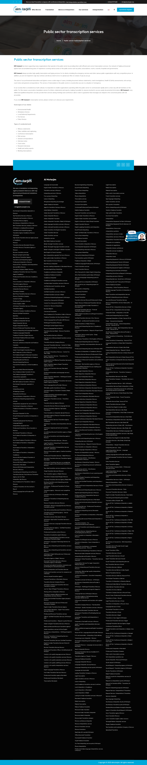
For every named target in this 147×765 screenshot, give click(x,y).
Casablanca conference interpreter (53, 272)
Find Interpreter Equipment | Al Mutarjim (85, 246)
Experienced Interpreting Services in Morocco (87, 492)
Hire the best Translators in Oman (115, 609)
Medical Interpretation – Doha (114, 482)
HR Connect (18, 73)
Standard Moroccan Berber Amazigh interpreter (118, 707)
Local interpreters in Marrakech (83, 690)
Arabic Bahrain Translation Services (115, 587)
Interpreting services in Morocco (52, 193)
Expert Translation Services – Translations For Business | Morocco (56, 356)
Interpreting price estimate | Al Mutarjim (116, 270)
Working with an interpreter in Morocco (54, 591)
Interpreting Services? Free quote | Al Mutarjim (118, 281)
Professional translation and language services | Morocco (56, 373)
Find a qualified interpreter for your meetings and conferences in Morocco (88, 367)
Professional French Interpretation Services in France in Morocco (89, 486)
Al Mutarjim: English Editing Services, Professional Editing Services (57, 554)
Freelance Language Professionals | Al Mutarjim (87, 263)
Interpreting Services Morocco (21, 359)
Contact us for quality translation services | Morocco (57, 657)
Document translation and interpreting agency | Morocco (87, 527)
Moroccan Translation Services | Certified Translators (58, 640)
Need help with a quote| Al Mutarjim (84, 732)
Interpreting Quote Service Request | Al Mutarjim (119, 273)
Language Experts (18, 423)
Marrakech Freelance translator (83, 698)
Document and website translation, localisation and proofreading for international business (57, 565)
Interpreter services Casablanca (114, 250)
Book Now (15, 315)
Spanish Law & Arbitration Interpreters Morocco (87, 427)
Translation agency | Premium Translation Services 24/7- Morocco (57, 416)
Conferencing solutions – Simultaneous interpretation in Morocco (85, 458)
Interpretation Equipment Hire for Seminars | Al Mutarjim (118, 224)
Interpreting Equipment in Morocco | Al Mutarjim (118, 259)
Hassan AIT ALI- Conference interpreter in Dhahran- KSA (119, 534)
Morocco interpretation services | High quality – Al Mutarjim (119, 303)
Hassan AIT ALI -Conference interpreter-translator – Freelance (120, 368)
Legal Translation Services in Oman (115, 601)
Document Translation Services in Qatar (116, 492)
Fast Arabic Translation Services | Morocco (55, 672)
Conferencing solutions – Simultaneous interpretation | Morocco (85, 469)
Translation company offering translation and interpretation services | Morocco (56, 595)
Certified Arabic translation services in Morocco (56, 283)
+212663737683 (111, 2)
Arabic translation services (51, 235)
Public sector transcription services (38, 59)
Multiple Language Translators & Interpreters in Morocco (118, 290)
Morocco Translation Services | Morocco (54, 503)
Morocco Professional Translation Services (24, 328)
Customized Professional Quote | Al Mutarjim (87, 207)
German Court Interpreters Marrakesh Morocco (87, 413)
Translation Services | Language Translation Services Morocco (57, 524)
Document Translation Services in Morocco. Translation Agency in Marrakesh (55, 561)
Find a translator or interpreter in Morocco (24, 281)
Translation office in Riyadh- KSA (114, 500)
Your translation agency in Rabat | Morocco (55, 473)
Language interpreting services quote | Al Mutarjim (88, 667)
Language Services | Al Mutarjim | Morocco (86, 593)
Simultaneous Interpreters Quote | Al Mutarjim (118, 701)
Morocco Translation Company (21, 296)
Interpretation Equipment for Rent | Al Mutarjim (118, 221)
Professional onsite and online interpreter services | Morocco (88, 502)
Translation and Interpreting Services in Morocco (87, 438)
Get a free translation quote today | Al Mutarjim (87, 274)
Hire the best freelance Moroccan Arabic (23, 337)
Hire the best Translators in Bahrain (115, 578)
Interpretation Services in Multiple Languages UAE (119, 430)
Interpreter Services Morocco (20, 289)
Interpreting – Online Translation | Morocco (117, 287)
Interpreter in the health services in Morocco (86, 621)
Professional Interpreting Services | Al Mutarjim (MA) (88, 348)
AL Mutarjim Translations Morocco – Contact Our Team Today (57, 352)
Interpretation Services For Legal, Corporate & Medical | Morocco (87, 563)
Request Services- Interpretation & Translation (118, 690)
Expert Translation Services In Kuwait (115, 558)
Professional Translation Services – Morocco (55, 440)
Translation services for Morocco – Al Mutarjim (87, 579)
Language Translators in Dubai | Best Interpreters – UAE (119, 343)
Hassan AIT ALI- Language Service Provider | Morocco (89, 632)
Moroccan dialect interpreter (82, 715)
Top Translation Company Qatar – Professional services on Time (118, 467)
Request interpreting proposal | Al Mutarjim (117, 687)
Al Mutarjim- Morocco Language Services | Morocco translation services (57, 506)
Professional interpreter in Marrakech (116, 648)
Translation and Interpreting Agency (22, 259)
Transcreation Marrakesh (50, 681)
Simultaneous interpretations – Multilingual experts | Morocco (58, 632)
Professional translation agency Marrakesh (55, 675)
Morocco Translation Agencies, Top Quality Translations (55, 409)
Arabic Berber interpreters (51, 210)
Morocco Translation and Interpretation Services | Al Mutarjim (88, 345)
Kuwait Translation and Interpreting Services (117, 561)
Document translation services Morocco (85, 213)
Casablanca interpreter (50, 277)
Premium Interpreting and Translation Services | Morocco (87, 567)
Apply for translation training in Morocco (54, 207)
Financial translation (80, 294)
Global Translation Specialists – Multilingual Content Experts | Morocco (57, 377)
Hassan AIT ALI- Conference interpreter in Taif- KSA (119, 519)
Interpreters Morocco (111, 253)
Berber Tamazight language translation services (56, 246)
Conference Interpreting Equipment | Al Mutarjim (57, 297)
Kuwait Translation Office (112, 550)
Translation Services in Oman (113, 612)
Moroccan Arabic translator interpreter (85, 712)
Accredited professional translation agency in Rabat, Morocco (58, 432)
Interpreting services (18, 389)
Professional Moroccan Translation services (55, 614)
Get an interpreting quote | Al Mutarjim (116, 207)
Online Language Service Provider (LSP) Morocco (56, 320)
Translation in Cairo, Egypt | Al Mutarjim (116, 617)
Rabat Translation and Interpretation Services (118, 294)
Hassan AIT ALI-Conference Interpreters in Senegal (119, 633)
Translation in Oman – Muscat (114, 598)
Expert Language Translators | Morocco (54, 669)
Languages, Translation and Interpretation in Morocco (87, 617)
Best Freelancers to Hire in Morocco (22, 352)
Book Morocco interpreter (50, 263)
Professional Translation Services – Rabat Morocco (57, 455)
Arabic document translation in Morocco (54, 213)
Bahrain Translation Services (113, 572)
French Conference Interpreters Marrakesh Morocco (88, 390)
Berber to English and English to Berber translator (57, 249)
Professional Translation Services (21, 301)
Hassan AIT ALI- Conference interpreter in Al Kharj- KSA (119, 527)
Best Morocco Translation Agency (22, 257)
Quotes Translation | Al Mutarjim (114, 671)
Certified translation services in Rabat (54, 294)
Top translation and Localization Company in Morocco (120, 727)
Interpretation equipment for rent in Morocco (25, 403)
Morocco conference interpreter (83, 721)
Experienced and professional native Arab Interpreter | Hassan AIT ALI (120, 364)
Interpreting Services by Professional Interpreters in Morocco (88, 519)
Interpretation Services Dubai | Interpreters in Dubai (119, 386)
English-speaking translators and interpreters (87, 227)
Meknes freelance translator (82, 706)
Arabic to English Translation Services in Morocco (57, 623)
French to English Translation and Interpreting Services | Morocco (87, 477)
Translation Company (18, 291)
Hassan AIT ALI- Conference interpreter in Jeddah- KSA (119, 503)
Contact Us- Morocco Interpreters (53, 305)
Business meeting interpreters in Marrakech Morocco (58, 266)
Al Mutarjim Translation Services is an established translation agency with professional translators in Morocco (57, 464)
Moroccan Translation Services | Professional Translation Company (55, 603)
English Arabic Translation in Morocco (54, 187)
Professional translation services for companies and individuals (57, 572)
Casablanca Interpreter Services (21, 320)
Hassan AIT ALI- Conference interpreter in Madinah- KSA (119, 512)
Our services (82, 10)
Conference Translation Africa (114, 626)
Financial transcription (81, 201)
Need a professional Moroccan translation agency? (57, 626)
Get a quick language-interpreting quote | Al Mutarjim (86, 278)
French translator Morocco (82, 269)
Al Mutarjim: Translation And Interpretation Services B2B (57, 424)
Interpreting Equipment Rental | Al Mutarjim (117, 265)
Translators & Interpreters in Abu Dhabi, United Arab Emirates (119, 413)
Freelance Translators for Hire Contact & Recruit (56, 317)
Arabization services (49, 238)
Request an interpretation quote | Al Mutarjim (118, 680)
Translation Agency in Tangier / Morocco (85, 656)
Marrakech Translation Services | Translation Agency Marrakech (57, 458)
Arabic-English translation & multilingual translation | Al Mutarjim (89, 314)
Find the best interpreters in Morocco (23, 406)
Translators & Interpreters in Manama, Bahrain (118, 581)
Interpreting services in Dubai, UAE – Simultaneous (119, 425)
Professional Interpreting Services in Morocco (87, 341)
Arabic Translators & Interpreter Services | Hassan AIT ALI (120, 360)
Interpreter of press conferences (114, 248)
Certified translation (49, 289)
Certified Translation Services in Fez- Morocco (87, 318)
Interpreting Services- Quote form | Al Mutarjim (118, 279)
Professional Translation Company (115, 651)
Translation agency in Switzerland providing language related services (86, 596)
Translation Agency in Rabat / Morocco (54, 558)
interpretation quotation (112, 231)
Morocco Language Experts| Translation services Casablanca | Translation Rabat (56, 538)
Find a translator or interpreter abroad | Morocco (57, 412)
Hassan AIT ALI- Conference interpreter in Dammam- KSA (117, 516)
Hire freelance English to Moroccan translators (25, 354)
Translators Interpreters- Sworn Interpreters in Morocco (87, 542)
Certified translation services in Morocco (54, 291)
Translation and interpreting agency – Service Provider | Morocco (56, 513)
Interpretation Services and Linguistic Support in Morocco (87, 590)
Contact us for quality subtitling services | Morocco (57, 662)
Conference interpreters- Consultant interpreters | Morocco (88, 576)
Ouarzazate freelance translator (83, 737)
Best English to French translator (52, 252)
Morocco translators (80, 729)
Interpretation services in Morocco (115, 236)
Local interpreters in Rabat (82, 692)
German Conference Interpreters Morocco (86, 404)
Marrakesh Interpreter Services (21, 318)
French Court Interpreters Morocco (84, 393)
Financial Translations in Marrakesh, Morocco (56, 579)
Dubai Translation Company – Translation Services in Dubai (119, 379)
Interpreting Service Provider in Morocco (85, 556)
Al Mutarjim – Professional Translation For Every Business (56, 486)
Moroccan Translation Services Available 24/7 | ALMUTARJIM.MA (87, 652)
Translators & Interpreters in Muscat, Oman (117, 603)
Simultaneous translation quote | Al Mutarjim (117, 704)
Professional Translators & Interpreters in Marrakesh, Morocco (89, 515)
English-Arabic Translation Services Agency (55, 607)
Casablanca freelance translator (52, 274)
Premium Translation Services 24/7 (22, 286)
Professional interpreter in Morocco (22, 262)
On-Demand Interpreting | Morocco (84, 455)
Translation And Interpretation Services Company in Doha (119, 485)
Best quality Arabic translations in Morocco (55, 258)
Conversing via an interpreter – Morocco (85, 638)
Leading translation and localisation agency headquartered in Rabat (55, 395)
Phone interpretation (80, 196)
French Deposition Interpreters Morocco (85, 382)
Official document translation (82, 735)
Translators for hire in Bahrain (114, 589)
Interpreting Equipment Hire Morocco (23, 420)
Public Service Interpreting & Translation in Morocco (88, 550)
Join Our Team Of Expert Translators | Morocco (56, 589)
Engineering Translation (81, 291)
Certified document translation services (54, 286)
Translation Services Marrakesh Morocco (23, 245)
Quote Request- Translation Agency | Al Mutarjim (119, 668)
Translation (48, 10)
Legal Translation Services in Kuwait (115, 556)
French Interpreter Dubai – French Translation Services (118, 397)
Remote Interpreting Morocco (21, 362)
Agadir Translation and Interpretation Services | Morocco (87, 624)
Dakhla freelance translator (82, 210)
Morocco (15, 242)
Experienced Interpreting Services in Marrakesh (87, 499)
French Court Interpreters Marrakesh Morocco (87, 396)
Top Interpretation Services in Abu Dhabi (116, 376)
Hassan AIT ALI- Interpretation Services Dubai (118, 309)
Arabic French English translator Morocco (24, 350)
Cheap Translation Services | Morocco (53, 471)
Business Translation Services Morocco (54, 647)
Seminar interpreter (111, 696)
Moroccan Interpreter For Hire (21, 413)
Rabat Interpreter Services (20, 323)
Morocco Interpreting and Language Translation (25, 330)
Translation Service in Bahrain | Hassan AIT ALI (118, 575)
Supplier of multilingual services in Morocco (86, 539)
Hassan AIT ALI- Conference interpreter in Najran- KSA (119, 538)
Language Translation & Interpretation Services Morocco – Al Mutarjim (56, 447)
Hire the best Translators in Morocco (22, 433)
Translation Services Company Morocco (54, 342)
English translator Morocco (82, 224)
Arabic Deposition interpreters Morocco (85, 373)
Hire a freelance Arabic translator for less (24, 372)
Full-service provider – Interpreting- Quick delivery (88, 635)
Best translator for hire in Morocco (53, 260)
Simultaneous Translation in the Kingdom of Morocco (89, 339)
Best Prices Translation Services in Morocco (24, 293)
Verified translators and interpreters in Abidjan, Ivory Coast (120, 629)
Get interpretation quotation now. (76, 2)
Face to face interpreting (81, 190)
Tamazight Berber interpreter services (116, 721)
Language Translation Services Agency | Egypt (118, 623)
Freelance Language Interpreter (21, 333)
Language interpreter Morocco (83, 661)
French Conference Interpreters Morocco (86, 385)
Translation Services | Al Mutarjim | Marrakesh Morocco (56, 495)
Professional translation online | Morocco (54, 532)
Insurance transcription (81, 204)
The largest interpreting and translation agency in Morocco (88, 641)
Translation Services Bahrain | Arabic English (117, 570)
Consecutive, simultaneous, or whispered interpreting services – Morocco (85, 547)
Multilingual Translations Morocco (53, 322)
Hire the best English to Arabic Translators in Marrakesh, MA (86, 306)
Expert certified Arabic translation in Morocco (87, 232)
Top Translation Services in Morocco (22, 215)
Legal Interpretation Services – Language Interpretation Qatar (117, 450)
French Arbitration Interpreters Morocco (85, 379)
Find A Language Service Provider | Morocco (55, 385)
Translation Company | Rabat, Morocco (23, 269)
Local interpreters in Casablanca (83, 687)
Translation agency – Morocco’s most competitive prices (57, 491)
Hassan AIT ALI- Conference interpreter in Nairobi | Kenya (119, 644)
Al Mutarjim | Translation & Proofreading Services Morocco (88, 613)
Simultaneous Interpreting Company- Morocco (87, 462)
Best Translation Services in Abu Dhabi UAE (117, 422)
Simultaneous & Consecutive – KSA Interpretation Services (119, 542)
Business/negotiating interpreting (53, 269)
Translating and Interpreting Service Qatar (117, 497)
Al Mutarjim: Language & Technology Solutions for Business (57, 542)
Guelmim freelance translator (114, 210)
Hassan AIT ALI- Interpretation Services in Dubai (118, 307)
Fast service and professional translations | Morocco (57, 510)
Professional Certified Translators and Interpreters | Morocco (88, 482)
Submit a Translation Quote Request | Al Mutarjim (119, 710)
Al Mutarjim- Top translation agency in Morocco (87, 364)
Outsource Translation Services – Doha (116, 489)
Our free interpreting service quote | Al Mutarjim (88, 743)
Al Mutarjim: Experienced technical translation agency (56, 428)
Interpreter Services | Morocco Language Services (57, 406)
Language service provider (51, 184)
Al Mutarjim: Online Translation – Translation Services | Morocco (89, 559)
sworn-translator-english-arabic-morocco (117, 718)
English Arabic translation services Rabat (86, 218)
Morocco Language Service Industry (53, 328)
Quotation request (124, 10)
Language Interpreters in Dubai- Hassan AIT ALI (118, 318)
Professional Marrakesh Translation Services (86, 610)
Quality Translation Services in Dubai (115, 404)
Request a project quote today (21, 254)
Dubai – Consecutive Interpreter (114, 321)
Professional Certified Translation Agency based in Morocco (57, 599)
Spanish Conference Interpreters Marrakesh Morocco (89, 418)
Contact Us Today (17, 298)
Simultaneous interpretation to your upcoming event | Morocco (89, 473)
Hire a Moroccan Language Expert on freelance (25, 357)
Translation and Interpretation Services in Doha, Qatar (118, 475)
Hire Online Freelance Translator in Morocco (24, 440)
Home (59, 41)
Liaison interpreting (49, 198)
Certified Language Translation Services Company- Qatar (119, 457)
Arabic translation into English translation (55, 229)
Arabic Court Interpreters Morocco (84, 376)
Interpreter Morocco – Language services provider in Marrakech (89, 645)
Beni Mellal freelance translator (52, 241)
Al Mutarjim (16, 235)
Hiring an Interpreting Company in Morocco (24, 379)
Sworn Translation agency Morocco (115, 713)
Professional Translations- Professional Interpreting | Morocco (58, 348)
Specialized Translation (112, 730)
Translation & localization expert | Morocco (55, 535)
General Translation (80, 297)
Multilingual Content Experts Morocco (54, 325)
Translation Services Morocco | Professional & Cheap (88, 354)
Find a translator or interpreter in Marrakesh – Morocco (87, 535)
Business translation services (20, 252)
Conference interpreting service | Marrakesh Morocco (86, 511)
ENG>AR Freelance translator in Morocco (24, 381)
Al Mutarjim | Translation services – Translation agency (56, 399)
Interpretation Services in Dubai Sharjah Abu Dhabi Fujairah (119, 393)
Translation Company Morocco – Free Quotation (87, 604)
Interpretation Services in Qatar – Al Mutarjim (118, 479)
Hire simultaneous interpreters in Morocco (24, 396)
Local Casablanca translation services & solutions (88, 684)
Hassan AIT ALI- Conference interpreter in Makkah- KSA (119, 507)
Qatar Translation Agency (112, 464)
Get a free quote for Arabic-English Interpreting (87, 272)
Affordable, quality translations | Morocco (55, 388)
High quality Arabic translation (114, 213)
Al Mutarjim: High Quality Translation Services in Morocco (56, 520)
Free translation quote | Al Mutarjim (84, 258)
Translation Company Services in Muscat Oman (118, 592)
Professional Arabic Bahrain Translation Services (118, 584)
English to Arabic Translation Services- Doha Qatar (119, 495)
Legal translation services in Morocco (84, 678)
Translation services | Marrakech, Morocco (55, 516)
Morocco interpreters (65, 10)
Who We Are (35, 10)
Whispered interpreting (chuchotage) (54, 201)
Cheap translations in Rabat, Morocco (85, 323)
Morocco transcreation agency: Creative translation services (57, 452)
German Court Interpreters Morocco (84, 410)
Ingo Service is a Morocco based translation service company (57, 338)
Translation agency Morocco (20, 284)
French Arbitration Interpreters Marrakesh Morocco (88, 388)
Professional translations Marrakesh (53, 678)
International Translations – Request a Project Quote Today (89, 331)
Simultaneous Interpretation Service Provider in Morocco (87, 583)
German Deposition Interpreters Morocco (86, 402)
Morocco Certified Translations (21, 313)
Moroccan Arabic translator (82, 709)
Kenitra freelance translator (113, 284)
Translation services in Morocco (52, 190)
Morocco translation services (82, 726)
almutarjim (115, 762)
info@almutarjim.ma (127, 2)
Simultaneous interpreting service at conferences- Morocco (88, 465)
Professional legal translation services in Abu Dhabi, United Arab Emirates (119, 434)
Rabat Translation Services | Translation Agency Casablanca (56, 420)
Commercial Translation (50, 311)
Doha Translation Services (112, 461)
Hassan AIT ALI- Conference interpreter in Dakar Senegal (118, 636)
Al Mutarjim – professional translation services (87, 320)
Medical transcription (80, 704)
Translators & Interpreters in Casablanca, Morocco (88, 351)
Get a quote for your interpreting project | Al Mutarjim (86, 285)
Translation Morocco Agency (20, 220)
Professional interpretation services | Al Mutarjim (88, 357)
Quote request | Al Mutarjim (113, 662)
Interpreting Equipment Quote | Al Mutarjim (117, 262)
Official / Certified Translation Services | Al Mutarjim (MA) (57, 617)
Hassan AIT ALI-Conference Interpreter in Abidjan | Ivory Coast (119, 640)
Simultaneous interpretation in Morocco (23, 223)
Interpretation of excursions (113, 228)
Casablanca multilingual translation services (55, 280)
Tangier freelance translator (113, 724)
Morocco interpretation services (83, 723)
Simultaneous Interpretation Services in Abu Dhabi (119, 419)
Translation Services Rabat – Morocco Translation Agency (57, 331)
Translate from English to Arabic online (116, 407)
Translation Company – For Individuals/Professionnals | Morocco (84, 523)
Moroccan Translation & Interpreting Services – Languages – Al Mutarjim (56, 636)
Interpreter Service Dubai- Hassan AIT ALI (117, 401)
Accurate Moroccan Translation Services (116, 300)
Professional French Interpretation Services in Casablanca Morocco (87, 495)
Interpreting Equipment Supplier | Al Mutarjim (118, 267)
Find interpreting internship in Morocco (85, 249)
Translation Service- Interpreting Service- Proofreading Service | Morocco (86, 531)
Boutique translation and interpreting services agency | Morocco (56, 482)
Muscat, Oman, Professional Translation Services (118, 595)
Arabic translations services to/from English (55, 629)
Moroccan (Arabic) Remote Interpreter (23, 369)
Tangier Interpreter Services (20, 325)
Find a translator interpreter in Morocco (85, 244)
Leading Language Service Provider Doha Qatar (118, 454)
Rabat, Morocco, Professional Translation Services (88, 302)
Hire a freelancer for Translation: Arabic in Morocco (57, 314)
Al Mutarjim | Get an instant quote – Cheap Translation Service (86, 335)
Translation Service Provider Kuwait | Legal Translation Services (117, 546)
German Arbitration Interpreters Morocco (86, 399)
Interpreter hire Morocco (19, 394)
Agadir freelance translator (51, 204)
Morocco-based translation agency (53, 576)
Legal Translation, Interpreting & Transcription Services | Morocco (56, 443)
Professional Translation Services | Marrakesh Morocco (56, 369)
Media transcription (80, 701)
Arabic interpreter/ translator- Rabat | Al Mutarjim (57, 221)
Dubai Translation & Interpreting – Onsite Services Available (119, 336)
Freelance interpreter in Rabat (83, 260)
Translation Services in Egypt (113, 615)
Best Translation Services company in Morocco (25, 225)
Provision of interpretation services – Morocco (87, 452)
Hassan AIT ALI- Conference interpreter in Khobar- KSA (119, 523)
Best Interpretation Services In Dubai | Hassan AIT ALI (120, 357)
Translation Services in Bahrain (114, 567)
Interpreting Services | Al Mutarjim (84, 441)
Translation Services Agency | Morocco (54, 403)
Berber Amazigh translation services (53, 244)
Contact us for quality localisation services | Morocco (58, 660)
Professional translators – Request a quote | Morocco (58, 620)
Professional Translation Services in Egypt (117, 620)
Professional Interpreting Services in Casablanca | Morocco (88, 327)
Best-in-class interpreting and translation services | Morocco (57, 546)
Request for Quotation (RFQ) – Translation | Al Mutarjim (118, 684)
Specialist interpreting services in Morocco (117, 297)
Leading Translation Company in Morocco (86, 673)
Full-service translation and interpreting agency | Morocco (57, 436)
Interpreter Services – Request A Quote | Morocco (88, 444)
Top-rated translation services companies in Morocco (58, 468)
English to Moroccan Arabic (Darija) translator (87, 221)
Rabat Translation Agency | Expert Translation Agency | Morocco (56, 364)
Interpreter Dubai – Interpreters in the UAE (117, 312)
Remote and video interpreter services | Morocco (88, 553)
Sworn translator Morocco (112, 715)
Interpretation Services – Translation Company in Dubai (119, 372)
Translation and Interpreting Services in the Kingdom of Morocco (89, 434)
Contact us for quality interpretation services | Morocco (56, 666)
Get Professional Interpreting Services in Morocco (88, 489)
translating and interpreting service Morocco (25, 472)
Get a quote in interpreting (82, 288)
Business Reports (48, 308)
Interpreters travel (111, 256)
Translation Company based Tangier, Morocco (56, 476)
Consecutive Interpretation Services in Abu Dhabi (119, 416)
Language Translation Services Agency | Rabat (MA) (57, 479)
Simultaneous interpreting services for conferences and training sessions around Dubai (119, 389)
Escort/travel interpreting (82, 187)
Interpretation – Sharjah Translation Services (117, 444)
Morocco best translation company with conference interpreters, (45, 2)
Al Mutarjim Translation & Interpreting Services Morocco (56, 499)
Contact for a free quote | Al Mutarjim (54, 300)
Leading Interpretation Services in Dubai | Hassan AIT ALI (120, 353)
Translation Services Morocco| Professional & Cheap (88, 300)
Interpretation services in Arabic (114, 234)
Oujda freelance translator (82, 740)
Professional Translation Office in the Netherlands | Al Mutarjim (58, 650)
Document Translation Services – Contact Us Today (57, 345)
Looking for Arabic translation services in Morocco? (88, 695)
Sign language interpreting (113, 198)
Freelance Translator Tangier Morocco (23, 335)
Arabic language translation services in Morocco (56, 224)
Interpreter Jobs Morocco (19, 479)
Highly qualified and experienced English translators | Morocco (89, 628)
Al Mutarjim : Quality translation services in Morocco (88, 607)
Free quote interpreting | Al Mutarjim (84, 255)
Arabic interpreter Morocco (51, 215)
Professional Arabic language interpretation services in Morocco (89, 749)
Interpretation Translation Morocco (115, 239)
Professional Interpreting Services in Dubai (117, 315)
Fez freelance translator (81, 238)
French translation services (82, 266)
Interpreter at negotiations (113, 245)
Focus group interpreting (50, 196)
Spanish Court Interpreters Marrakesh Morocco (87, 424)
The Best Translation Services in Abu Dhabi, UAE (118, 428)
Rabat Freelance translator (113, 673)
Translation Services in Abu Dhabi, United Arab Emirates (118, 441)
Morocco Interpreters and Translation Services (56, 569)
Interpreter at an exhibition (113, 242)
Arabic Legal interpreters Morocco (84, 371)
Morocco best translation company (84, 718)
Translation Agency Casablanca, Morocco (24, 232)
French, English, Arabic (19, 303)
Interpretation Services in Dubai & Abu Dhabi (117, 347)
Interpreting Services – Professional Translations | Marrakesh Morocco (88, 507)
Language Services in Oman (113, 606)
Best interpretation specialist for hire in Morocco (57, 255)
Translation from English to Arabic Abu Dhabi (118, 437)
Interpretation (96, 10)
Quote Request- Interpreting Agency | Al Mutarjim (119, 665)
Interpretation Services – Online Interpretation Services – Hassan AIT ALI (118, 324)
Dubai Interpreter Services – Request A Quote (118, 350)
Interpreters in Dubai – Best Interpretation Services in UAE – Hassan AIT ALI (119, 328)
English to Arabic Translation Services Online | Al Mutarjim (56, 643)
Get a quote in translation (112, 204)
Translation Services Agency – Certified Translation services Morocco (57, 528)
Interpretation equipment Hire (21, 425)
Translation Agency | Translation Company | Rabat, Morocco (57, 391)
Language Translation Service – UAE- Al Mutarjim (119, 383)
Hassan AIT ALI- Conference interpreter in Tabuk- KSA (120, 531)
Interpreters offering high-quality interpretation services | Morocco (87, 572)
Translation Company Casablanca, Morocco (24, 311)
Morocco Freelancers (18, 340)
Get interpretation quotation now (114, 657)
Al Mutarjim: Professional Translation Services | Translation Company (56, 585)
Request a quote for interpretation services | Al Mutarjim (118, 677)
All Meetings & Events (18, 391)
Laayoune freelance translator (83, 659)
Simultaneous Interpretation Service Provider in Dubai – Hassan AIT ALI (118, 332)
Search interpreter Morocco (82, 649)
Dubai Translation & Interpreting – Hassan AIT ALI (119, 340)
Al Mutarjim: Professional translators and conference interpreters (89, 360)
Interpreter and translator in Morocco (23, 218)
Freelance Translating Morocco (21, 347)
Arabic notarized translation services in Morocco (56, 227)
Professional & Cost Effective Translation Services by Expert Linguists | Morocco (57, 381)
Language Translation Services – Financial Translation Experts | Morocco (86, 310)
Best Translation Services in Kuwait (115, 564)
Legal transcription (80, 675)
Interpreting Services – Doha (113, 447)
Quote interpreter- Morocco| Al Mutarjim (116, 659)
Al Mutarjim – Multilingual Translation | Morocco (87, 586)
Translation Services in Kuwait (113, 553)
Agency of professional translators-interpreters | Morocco (88, 430)
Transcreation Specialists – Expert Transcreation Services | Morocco (56, 610)
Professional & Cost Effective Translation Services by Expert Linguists (57, 360)
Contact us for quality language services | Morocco (57, 654)
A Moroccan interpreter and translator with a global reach (88, 601)
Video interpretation (80, 193)
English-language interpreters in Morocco (86, 449)
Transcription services (80, 198)
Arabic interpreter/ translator (52, 218)
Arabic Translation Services (51, 232)
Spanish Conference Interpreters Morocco (86, 416)
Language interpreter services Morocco (85, 664)
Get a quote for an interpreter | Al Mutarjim (86, 281)
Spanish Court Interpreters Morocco (84, 421)
